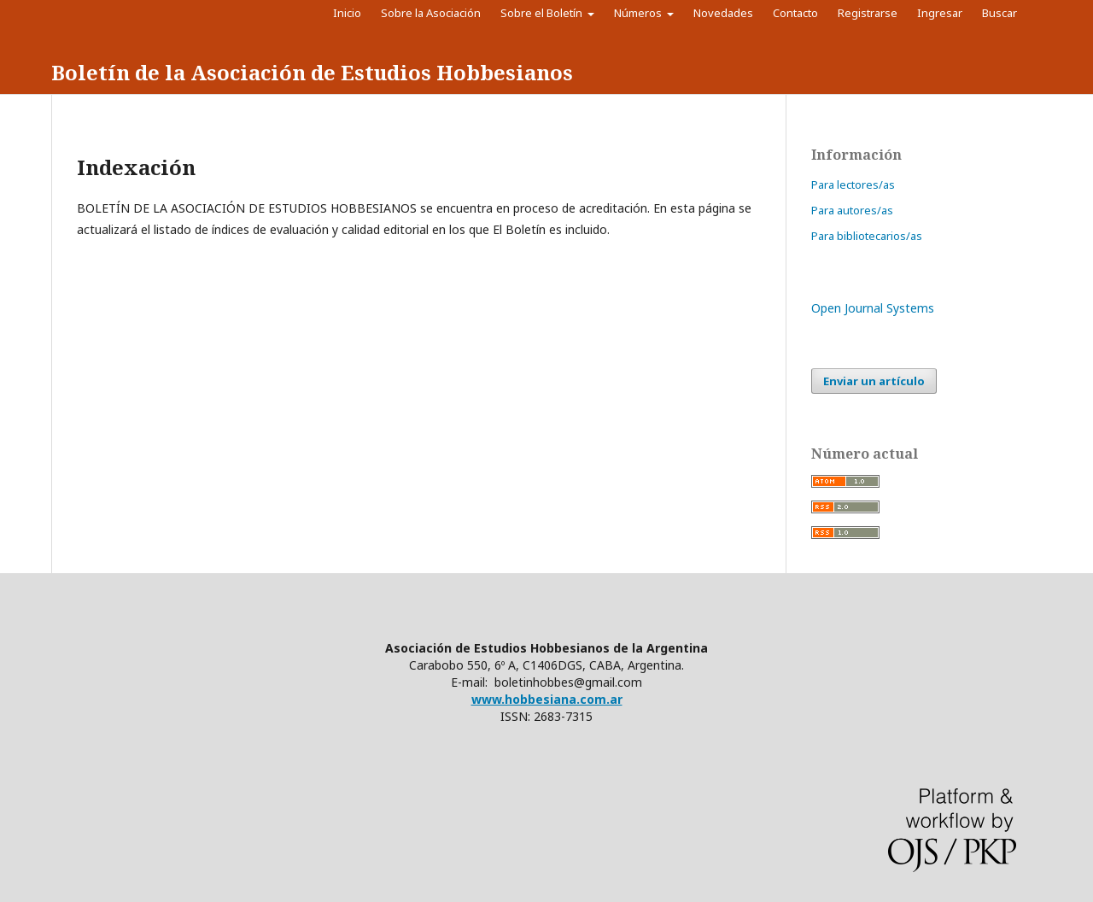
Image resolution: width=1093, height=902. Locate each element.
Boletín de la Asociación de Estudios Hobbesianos (312, 72)
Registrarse (867, 12)
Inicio (347, 12)
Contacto (795, 12)
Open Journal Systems (872, 308)
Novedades (723, 12)
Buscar (1003, 12)
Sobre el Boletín (542, 12)
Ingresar (939, 12)
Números (639, 12)
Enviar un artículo (874, 381)
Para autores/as (852, 210)
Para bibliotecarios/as (866, 235)
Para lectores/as (853, 184)
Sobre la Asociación (431, 12)
